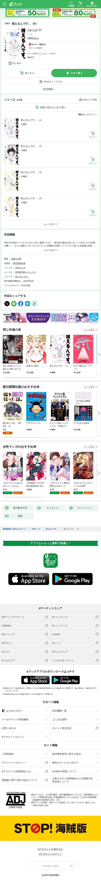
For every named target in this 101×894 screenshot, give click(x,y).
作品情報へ (49, 89)
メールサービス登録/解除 (15, 719)
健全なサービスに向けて (65, 762)
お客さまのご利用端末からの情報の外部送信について (72, 780)
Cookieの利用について (64, 771)
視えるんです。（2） (32, 146)
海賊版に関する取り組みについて (19, 780)
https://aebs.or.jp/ (41, 805)
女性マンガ (20, 268)
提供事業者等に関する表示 (66, 754)
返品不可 (30, 57)
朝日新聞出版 (19, 263)
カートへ (29, 73)
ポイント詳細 (35, 48)
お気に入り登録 (90, 99)
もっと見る (89, 330)
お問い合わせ (9, 728)
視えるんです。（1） (32, 120)
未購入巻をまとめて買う (53, 107)
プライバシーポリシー (14, 762)
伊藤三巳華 (32, 30)
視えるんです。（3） (32, 172)
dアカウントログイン (13, 736)
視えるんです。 (22, 276)
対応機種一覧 (59, 710)
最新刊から (92, 114)
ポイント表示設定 (61, 728)
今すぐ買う (76, 73)
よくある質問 (59, 719)
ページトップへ (50, 866)
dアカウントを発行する (50, 849)
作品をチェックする (52, 81)
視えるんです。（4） (32, 198)
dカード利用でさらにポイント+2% (40, 54)
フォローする (40, 30)
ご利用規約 (8, 754)
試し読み (17, 63)
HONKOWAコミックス (25, 272)
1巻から (81, 114)
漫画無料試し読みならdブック (14, 529)
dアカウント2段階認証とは (16, 771)
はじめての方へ (12, 710)
